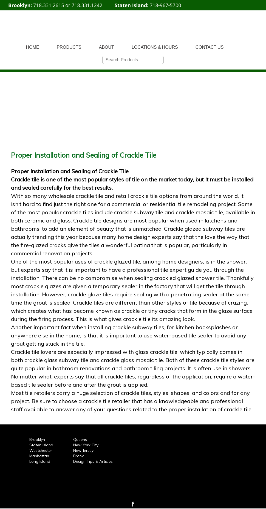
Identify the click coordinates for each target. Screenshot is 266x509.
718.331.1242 (87, 5)
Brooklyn (37, 439)
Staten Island (41, 445)
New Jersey (83, 450)
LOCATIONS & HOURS (155, 47)
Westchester (40, 450)
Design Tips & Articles (93, 461)
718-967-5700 (165, 5)
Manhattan (39, 455)
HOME (32, 47)
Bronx (78, 455)
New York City (85, 445)
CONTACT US (210, 47)
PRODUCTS (69, 47)
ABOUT (106, 47)
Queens (80, 439)
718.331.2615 (48, 5)
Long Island (39, 461)
